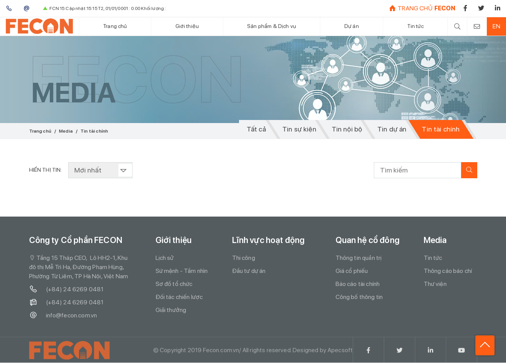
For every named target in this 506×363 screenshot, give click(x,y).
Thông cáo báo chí (448, 270)
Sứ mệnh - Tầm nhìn (182, 270)
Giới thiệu (187, 26)
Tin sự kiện (299, 129)
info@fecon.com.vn (63, 315)
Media (66, 131)
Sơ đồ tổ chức (174, 283)
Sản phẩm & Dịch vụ (271, 26)
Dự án (351, 26)
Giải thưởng (171, 310)
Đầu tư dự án (249, 270)
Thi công (243, 257)
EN (496, 26)
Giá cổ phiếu (352, 270)
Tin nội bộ (346, 129)
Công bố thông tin (359, 297)
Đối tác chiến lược (179, 297)
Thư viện (435, 283)
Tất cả (255, 129)
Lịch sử (165, 257)
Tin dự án (391, 129)
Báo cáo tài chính (358, 283)
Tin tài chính (440, 129)
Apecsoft (340, 352)
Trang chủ (115, 26)
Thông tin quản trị (359, 257)
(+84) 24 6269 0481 (66, 289)
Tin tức (415, 26)
